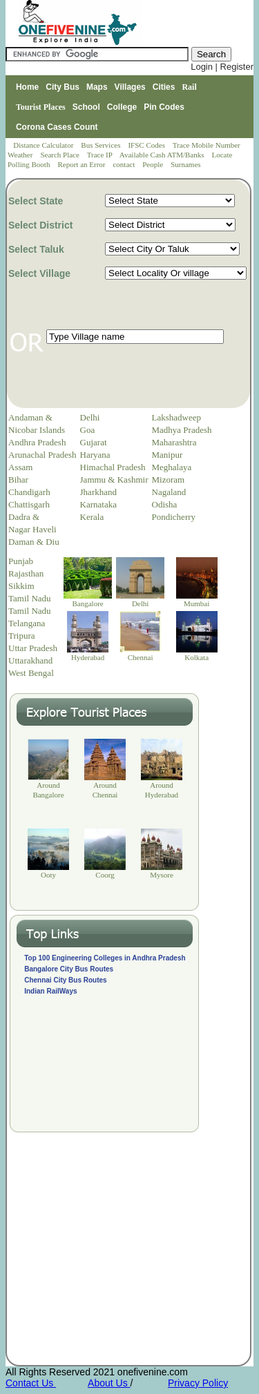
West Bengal (31, 673)
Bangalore (88, 603)
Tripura (21, 635)
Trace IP (101, 155)
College (122, 107)
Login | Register (222, 66)
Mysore (161, 875)
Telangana (26, 623)
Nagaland (169, 492)
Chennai (140, 657)
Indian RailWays (50, 991)
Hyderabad (87, 657)
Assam (20, 467)
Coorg (104, 875)
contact (125, 164)
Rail (189, 87)
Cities (164, 87)
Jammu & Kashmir (114, 479)
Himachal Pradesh (113, 467)
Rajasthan (26, 573)
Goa (87, 430)
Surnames (185, 164)
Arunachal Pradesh (42, 454)
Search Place (60, 155)
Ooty (48, 875)
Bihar (18, 479)
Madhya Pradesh (182, 430)
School (86, 107)
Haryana (95, 454)
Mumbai (196, 603)
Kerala (92, 517)
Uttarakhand (30, 660)
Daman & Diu (33, 541)
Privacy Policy (198, 1382)
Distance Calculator (43, 145)
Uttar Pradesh (32, 648)
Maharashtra (174, 442)
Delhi (90, 417)
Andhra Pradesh (37, 442)
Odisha (165, 504)
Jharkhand (98, 492)
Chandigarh (29, 492)
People (153, 164)
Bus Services (100, 145)
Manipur (167, 454)
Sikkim (21, 586)
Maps (97, 87)
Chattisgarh (29, 504)
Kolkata (196, 657)
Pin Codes (164, 107)
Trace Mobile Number (207, 145)
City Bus (62, 87)
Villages (130, 87)
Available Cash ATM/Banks (162, 155)
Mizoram (168, 479)
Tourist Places (41, 107)
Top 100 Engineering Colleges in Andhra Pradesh (104, 958)
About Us (109, 1382)
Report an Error (82, 164)
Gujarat (93, 442)
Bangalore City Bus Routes (68, 969)
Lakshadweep (176, 417)
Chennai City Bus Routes (65, 980)
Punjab (20, 561)
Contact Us (31, 1382)
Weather (21, 155)
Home (27, 87)
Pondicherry (174, 517)
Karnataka (98, 504)
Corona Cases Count (57, 127)
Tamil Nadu (29, 598)
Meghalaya (172, 467)
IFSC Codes (147, 145)
